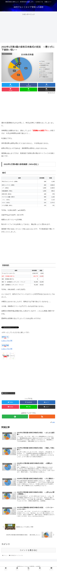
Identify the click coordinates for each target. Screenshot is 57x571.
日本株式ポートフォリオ (8, 393)
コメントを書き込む (28, 550)
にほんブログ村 (6, 340)
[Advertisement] (28, 28)
